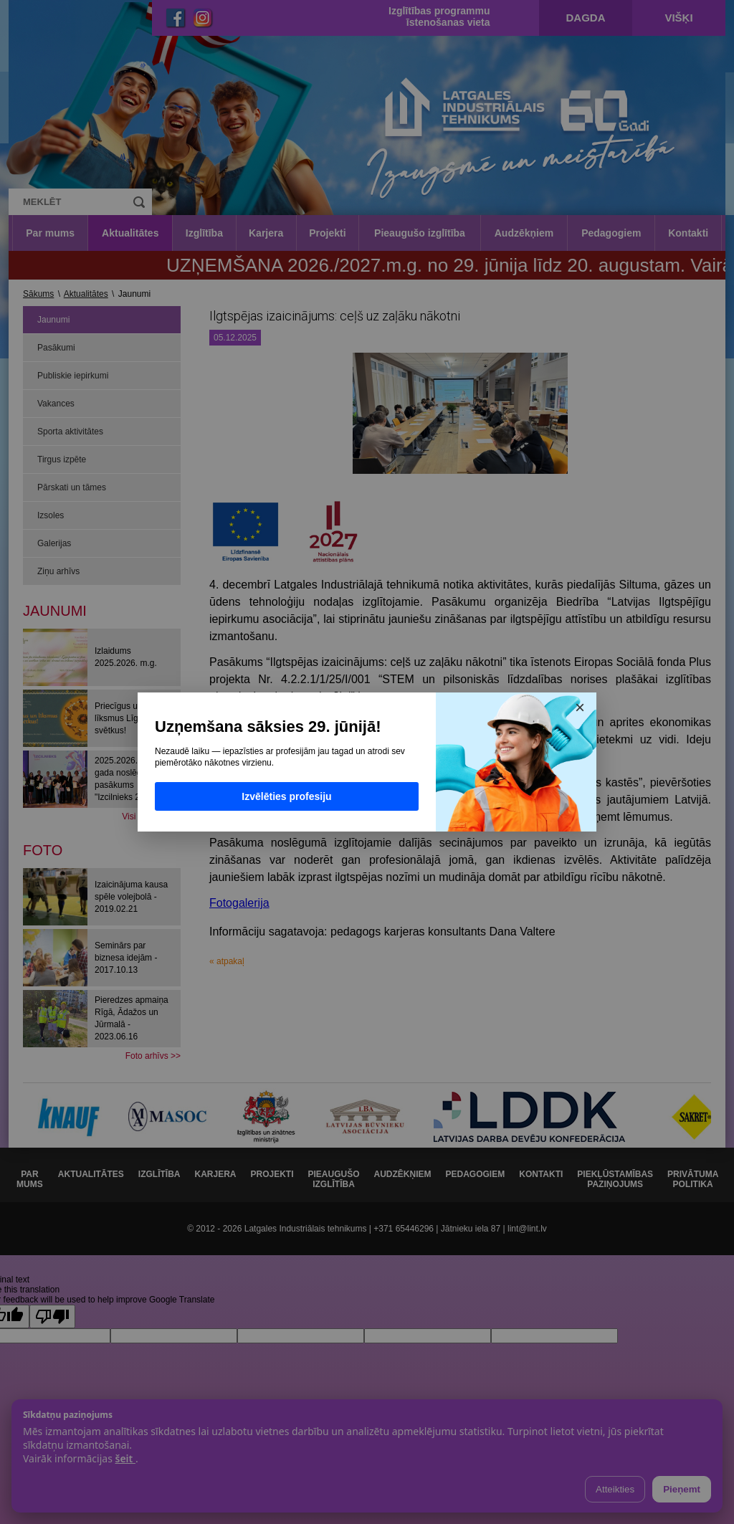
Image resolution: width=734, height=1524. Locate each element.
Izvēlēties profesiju (286, 796)
